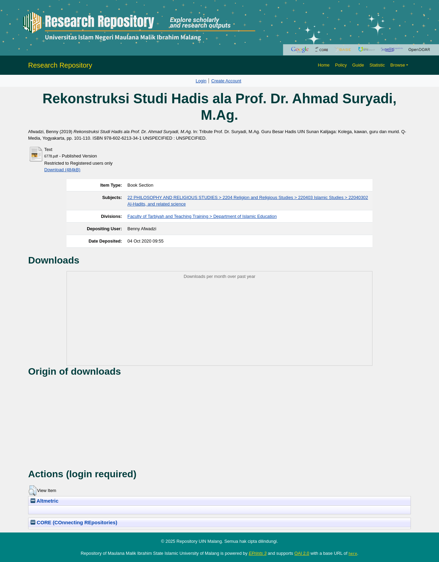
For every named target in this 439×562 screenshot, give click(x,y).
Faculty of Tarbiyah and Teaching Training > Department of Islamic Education (202, 216)
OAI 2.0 (301, 553)
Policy (341, 65)
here (352, 553)
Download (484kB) (62, 169)
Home (324, 65)
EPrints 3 (257, 553)
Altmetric (44, 501)
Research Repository (60, 65)
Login (201, 80)
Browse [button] (397, 65)
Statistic (377, 65)
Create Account (226, 80)
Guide (358, 65)
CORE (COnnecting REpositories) (74, 522)
